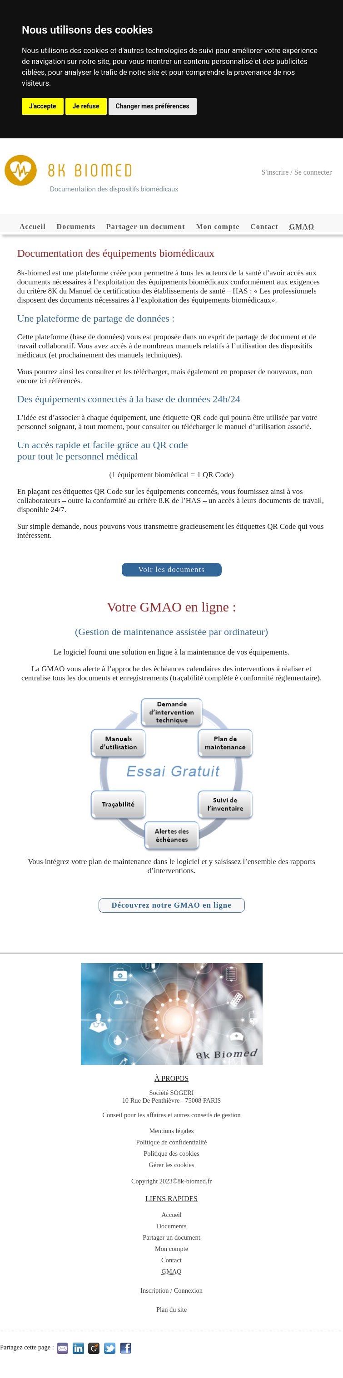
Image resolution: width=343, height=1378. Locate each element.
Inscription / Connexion (171, 1290)
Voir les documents (171, 569)
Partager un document (145, 226)
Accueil (33, 226)
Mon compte (218, 226)
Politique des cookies (171, 1153)
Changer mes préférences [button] (152, 106)
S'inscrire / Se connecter (297, 172)
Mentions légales (171, 1130)
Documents (76, 226)
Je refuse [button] (86, 106)
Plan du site (171, 1309)
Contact (264, 226)
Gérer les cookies (171, 1164)
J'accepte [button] (42, 106)
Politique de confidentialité (171, 1142)
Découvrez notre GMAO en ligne (171, 905)
